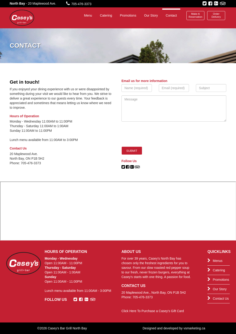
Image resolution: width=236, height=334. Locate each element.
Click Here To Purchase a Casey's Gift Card (152, 311)
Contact (171, 15)
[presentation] (156, 134)
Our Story (151, 15)
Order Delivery (216, 15)
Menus (214, 260)
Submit (131, 150)
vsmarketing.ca (194, 328)
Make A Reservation (195, 15)
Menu (88, 15)
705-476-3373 (78, 4)
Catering (106, 15)
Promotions (128, 15)
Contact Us (218, 298)
